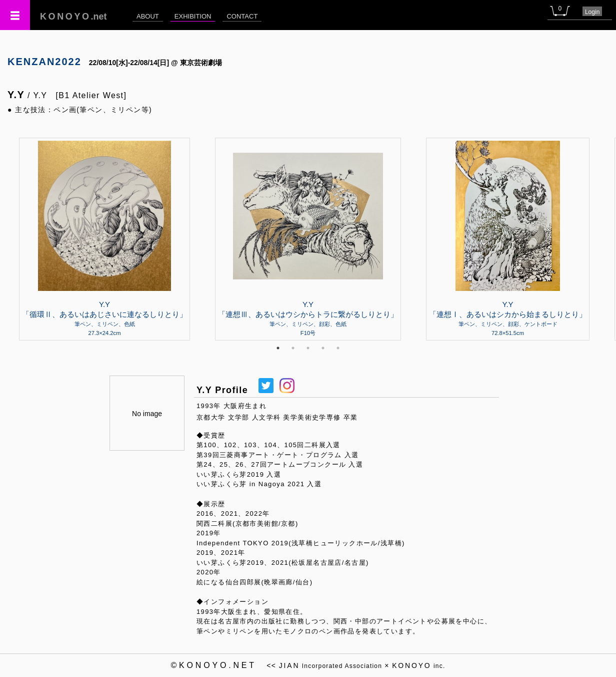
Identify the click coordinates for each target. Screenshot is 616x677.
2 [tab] (293, 348)
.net (73, 17)
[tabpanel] (308, 239)
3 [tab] (308, 348)
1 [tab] (278, 348)
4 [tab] (323, 348)
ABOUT (147, 16)
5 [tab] (338, 348)
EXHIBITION (193, 16)
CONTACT (242, 16)
